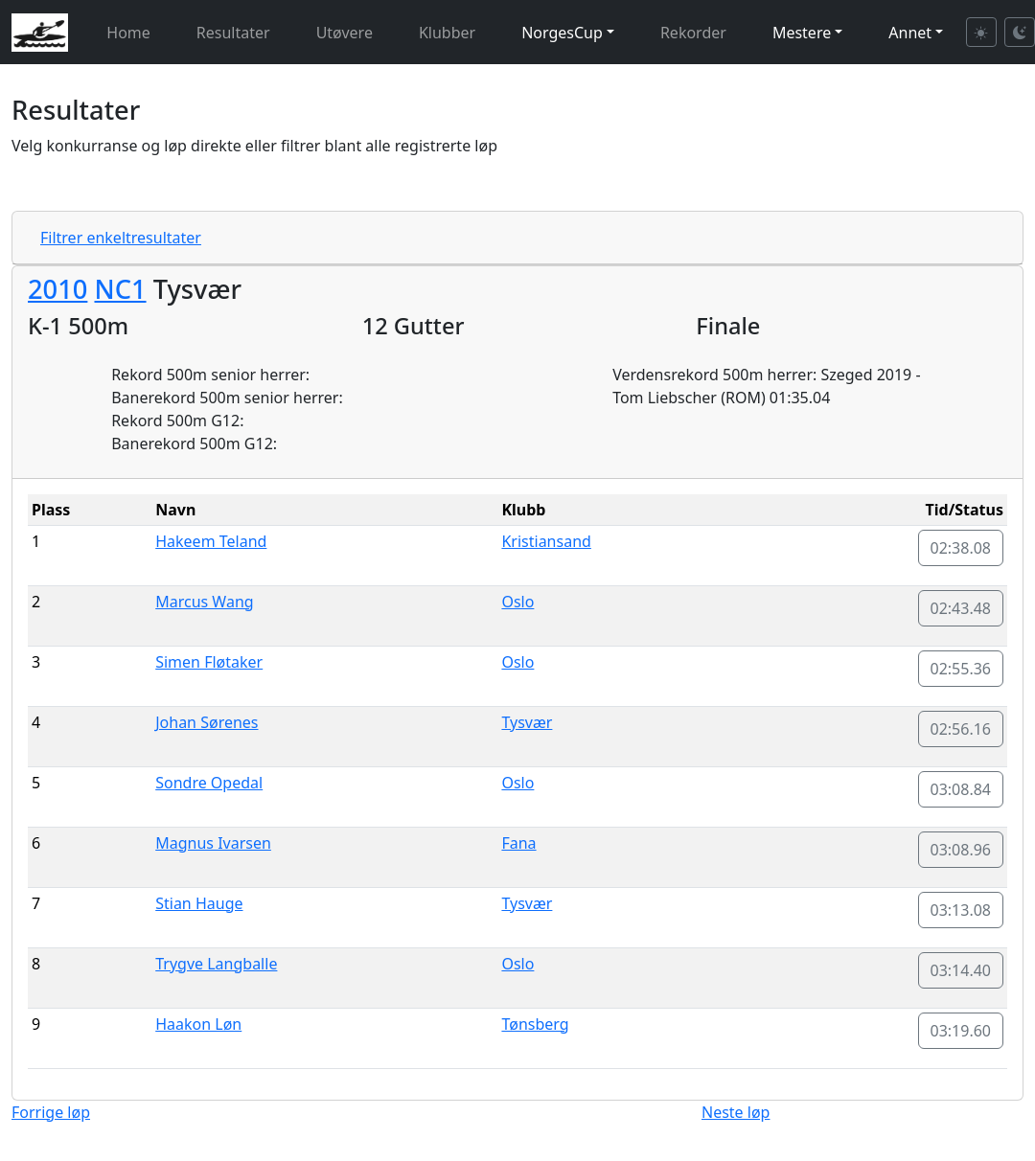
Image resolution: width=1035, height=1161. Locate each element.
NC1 (120, 289)
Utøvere (344, 32)
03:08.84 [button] (961, 789)
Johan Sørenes (206, 722)
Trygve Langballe (216, 963)
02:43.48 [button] (961, 608)
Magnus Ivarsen (213, 843)
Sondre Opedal (209, 782)
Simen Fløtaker (209, 661)
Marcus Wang (204, 601)
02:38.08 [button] (961, 547)
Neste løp (736, 1112)
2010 (57, 289)
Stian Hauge (198, 903)
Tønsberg (534, 1024)
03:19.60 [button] (961, 1030)
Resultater (233, 32)
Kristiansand (545, 541)
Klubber (447, 32)
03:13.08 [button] (961, 910)
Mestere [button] (801, 32)
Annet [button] (910, 32)
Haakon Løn (198, 1024)
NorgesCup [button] (562, 32)
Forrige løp (51, 1112)
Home (128, 32)
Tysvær (526, 722)
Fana (518, 843)
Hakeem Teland (210, 541)
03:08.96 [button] (961, 849)
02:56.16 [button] (961, 729)
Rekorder (693, 32)
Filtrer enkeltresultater (120, 237)
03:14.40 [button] (961, 970)
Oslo (517, 601)
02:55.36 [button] (961, 668)
